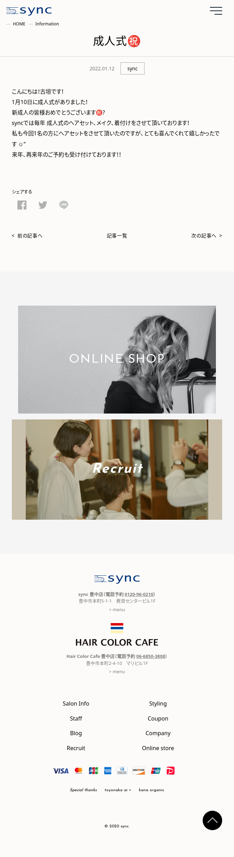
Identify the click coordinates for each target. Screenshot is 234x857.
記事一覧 (117, 235)
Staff (76, 718)
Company (158, 733)
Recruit (76, 748)
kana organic (151, 790)
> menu (117, 609)
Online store (158, 748)
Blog (76, 733)
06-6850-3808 (150, 656)
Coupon (158, 718)
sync (132, 68)
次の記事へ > (206, 235)
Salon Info (76, 703)
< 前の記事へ (27, 235)
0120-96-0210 (139, 594)
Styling (158, 703)
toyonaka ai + (117, 790)
